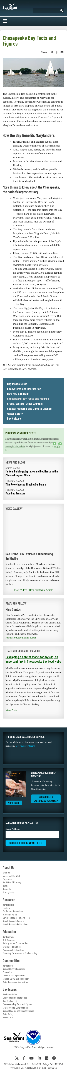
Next (60, 443)
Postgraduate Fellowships (13, 950)
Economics (7, 972)
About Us (6, 872)
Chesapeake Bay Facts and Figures (28, 398)
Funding (6, 908)
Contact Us (52, 1067)
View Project (12, 710)
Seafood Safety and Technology (16, 978)
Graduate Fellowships (12, 946)
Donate (6, 885)
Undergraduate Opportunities (15, 943)
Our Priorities (8, 904)
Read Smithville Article (41, 590)
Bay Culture (14, 418)
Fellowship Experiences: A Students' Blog (20, 953)
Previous (54, 443)
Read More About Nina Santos (21, 637)
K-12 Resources (9, 940)
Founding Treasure (15, 493)
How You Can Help (18, 393)
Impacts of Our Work (11, 876)
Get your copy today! (25, 746)
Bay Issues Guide (17, 384)
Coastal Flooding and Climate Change (29, 408)
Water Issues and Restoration (15, 982)
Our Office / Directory (12, 882)
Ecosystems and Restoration (24, 389)
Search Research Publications (15, 924)
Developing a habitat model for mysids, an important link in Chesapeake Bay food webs (33, 659)
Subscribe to (46, 798)
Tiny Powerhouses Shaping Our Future (26, 484)
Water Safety (15, 413)
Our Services (8, 965)
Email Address (32, 833)
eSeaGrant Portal (10, 914)
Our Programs (8, 936)
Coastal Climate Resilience (14, 968)
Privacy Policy (8, 892)
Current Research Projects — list (16, 917)
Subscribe (7, 889)
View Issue (14, 802)
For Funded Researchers (13, 911)
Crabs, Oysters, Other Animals (25, 403)
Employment (8, 879)
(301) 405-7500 (22, 1067)
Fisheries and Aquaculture (14, 975)
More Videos (20, 590)
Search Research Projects (13, 921)
